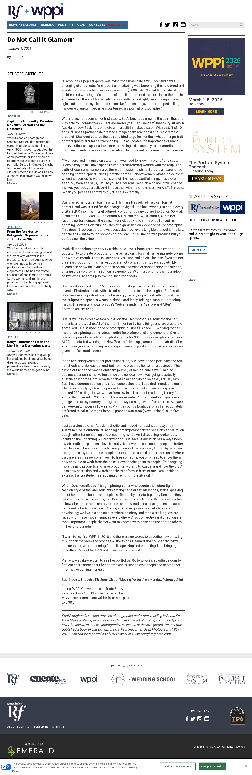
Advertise (57, 726)
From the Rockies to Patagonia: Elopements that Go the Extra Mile (28, 235)
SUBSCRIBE (117, 24)
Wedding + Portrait (56, 24)
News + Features (23, 24)
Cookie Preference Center (177, 766)
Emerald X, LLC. (212, 746)
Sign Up (198, 250)
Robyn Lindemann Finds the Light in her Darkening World (29, 344)
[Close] (246, 766)
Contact (25, 726)
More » (193, 280)
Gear (81, 24)
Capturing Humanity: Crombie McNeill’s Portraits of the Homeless (30, 125)
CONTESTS (97, 24)
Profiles (14, 116)
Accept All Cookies (212, 766)
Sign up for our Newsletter (212, 220)
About (11, 726)
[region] (126, 766)
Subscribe (41, 726)
